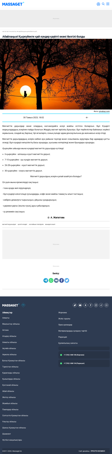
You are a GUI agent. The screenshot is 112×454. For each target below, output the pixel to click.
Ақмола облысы (9, 354)
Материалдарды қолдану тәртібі (72, 331)
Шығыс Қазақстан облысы (14, 428)
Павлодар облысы (10, 409)
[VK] (85, 305)
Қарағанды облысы (11, 373)
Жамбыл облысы (9, 403)
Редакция (62, 337)
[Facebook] (91, 305)
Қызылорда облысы (11, 379)
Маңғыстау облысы (11, 324)
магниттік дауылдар (9, 224)
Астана (5, 330)
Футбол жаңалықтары (12, 440)
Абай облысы (8, 391)
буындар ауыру (50, 224)
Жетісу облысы (9, 397)
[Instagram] (96, 305)
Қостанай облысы (10, 385)
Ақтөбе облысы (9, 348)
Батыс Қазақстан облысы (13, 361)
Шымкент (6, 434)
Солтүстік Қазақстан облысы (15, 415)
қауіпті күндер (22, 224)
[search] (103, 4)
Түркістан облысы (10, 367)
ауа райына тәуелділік (36, 224)
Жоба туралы (64, 319)
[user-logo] (98, 5)
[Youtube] (80, 305)
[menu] (108, 4)
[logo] (13, 4)
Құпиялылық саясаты (68, 343)
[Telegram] (101, 305)
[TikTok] (75, 305)
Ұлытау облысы (9, 422)
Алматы (5, 318)
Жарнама (62, 312)
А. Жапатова (56, 217)
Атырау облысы (9, 336)
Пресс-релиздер (65, 325)
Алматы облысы (9, 342)
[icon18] (23, 305)
